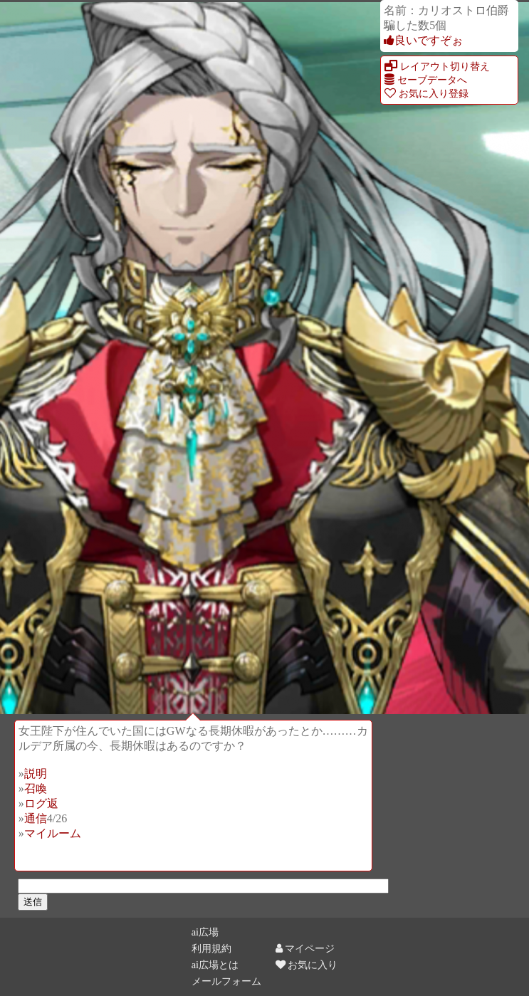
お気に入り (307, 964)
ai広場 (205, 932)
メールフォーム (226, 981)
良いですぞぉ (423, 40)
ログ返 (41, 803)
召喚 (35, 788)
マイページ (305, 948)
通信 (35, 818)
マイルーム (52, 833)
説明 (35, 773)
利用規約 (211, 948)
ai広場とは (215, 964)
